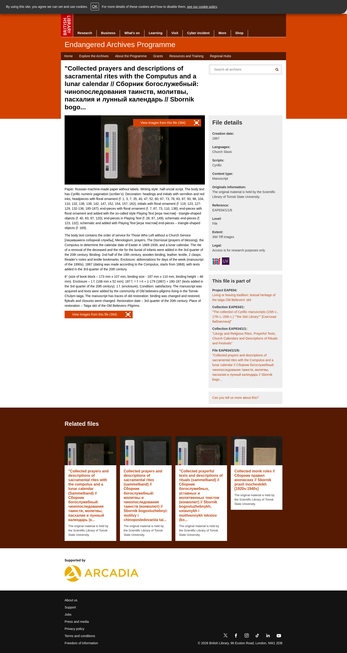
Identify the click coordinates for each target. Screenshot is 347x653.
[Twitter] (225, 636)
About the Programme (131, 56)
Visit (174, 33)
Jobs (68, 614)
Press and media (77, 621)
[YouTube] (278, 636)
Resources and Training (186, 56)
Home (68, 56)
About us (71, 600)
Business (108, 33)
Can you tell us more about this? (235, 398)
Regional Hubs (220, 56)
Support (70, 607)
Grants (158, 56)
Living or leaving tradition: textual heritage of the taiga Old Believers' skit (243, 297)
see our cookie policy (202, 7)
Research (85, 33)
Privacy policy (74, 629)
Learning (155, 33)
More (222, 33)
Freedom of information (81, 643)
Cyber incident (198, 33)
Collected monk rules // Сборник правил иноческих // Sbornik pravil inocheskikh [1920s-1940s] (254, 480)
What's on (132, 33)
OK (95, 6)
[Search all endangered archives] (239, 69)
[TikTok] (257, 636)
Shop (239, 33)
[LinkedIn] (267, 636)
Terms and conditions (80, 636)
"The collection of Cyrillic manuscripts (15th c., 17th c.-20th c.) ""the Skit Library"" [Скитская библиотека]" (245, 316)
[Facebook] (236, 636)
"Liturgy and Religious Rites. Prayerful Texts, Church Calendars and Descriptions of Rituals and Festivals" (245, 338)
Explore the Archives (94, 56)
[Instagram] (246, 636)
